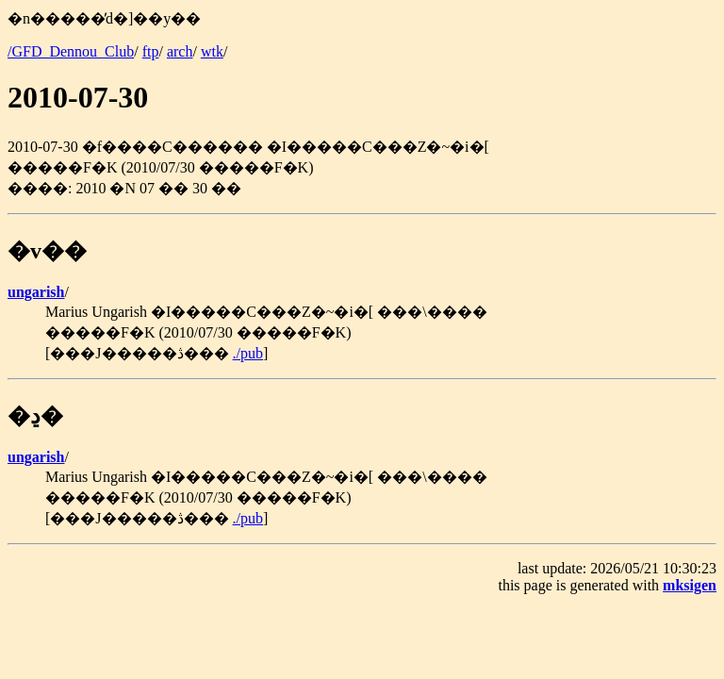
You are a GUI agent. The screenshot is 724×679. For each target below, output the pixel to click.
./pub (248, 353)
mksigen (689, 585)
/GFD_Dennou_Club (71, 51)
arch (180, 51)
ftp (150, 51)
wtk (212, 51)
